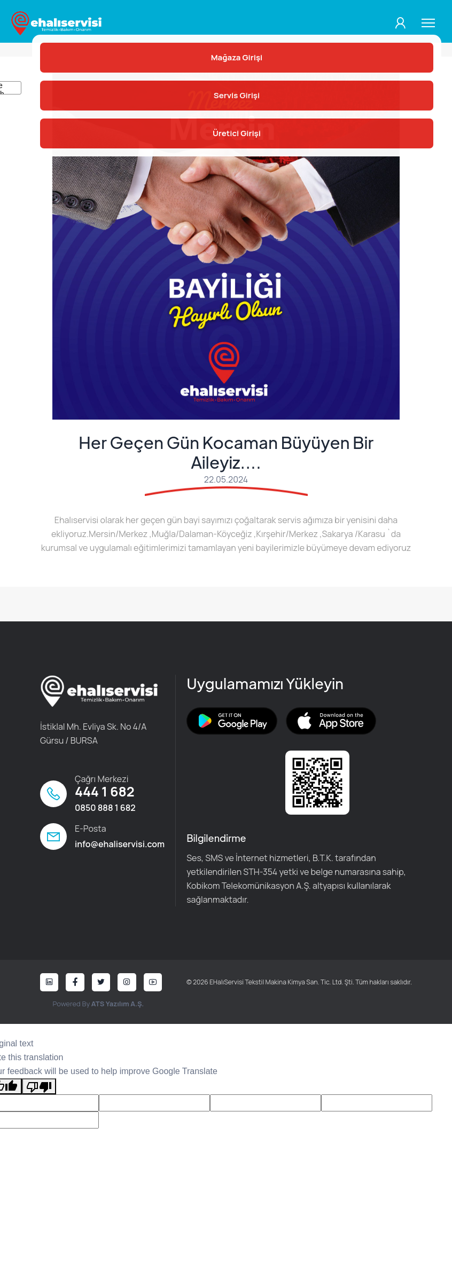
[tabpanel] (226, 246)
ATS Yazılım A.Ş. (117, 1005)
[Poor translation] (39, 1088)
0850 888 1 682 (105, 809)
